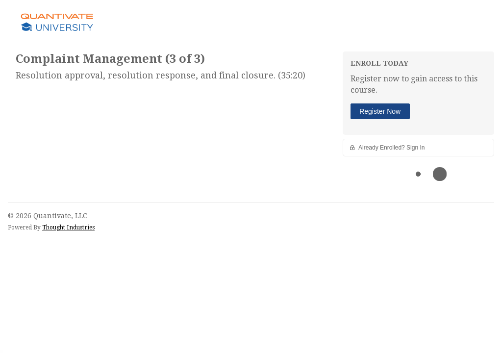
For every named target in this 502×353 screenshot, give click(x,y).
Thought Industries (68, 227)
